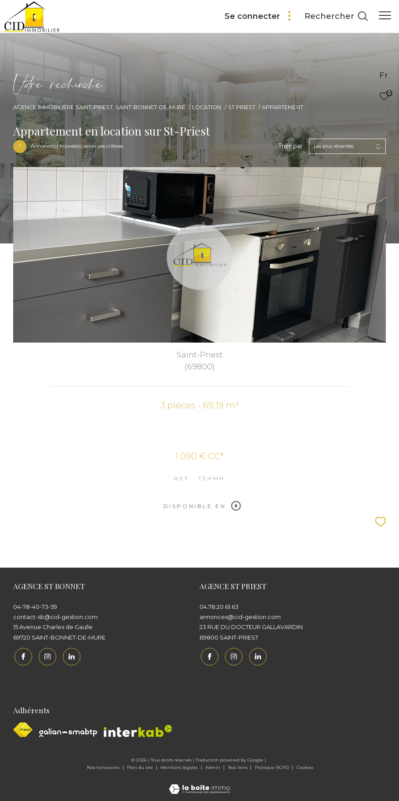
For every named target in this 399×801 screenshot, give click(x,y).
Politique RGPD (272, 766)
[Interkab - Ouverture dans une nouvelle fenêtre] (138, 730)
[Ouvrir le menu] (385, 15)
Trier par (290, 146)
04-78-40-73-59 (35, 606)
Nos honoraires (104, 766)
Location (206, 107)
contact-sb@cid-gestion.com (55, 616)
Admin (213, 766)
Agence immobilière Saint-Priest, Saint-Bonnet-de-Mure (99, 107)
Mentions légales (179, 766)
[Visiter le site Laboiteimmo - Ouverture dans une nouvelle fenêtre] (199, 782)
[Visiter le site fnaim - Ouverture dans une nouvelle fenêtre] (23, 729)
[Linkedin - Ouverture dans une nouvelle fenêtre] (70, 655)
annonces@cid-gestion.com (240, 616)
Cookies (305, 766)
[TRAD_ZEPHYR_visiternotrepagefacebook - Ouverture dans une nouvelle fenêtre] (22, 655)
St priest (241, 107)
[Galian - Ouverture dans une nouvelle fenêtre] (68, 731)
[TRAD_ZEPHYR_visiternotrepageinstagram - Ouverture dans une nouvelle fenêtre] (46, 655)
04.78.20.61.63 (219, 606)
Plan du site (140, 766)
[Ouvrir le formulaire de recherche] (336, 16)
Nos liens (238, 766)
